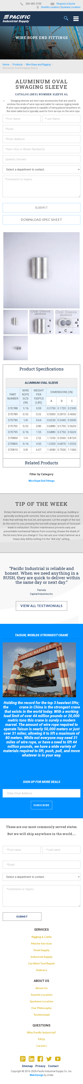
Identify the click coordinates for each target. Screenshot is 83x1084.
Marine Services (41, 943)
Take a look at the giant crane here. (41, 765)
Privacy (40, 1066)
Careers (41, 1045)
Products (18, 64)
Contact (53, 1066)
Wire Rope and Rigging (38, 64)
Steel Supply (41, 950)
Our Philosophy (41, 1008)
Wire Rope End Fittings (42, 480)
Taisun (14, 707)
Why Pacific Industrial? (41, 1032)
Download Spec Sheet (41, 220)
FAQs (41, 1039)
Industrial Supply (42, 956)
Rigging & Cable (42, 936)
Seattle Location (50, 7)
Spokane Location (70, 7)
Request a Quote (66, 3)
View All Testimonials (41, 606)
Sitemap (27, 1066)
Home (6, 64)
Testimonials (41, 1014)
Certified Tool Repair (41, 963)
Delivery (41, 970)
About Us (41, 988)
